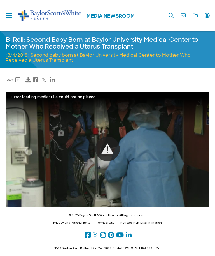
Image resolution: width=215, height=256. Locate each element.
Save (13, 80)
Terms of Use (105, 222)
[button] (107, 149)
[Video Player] (107, 149)
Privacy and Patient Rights (71, 222)
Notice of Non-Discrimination (141, 222)
